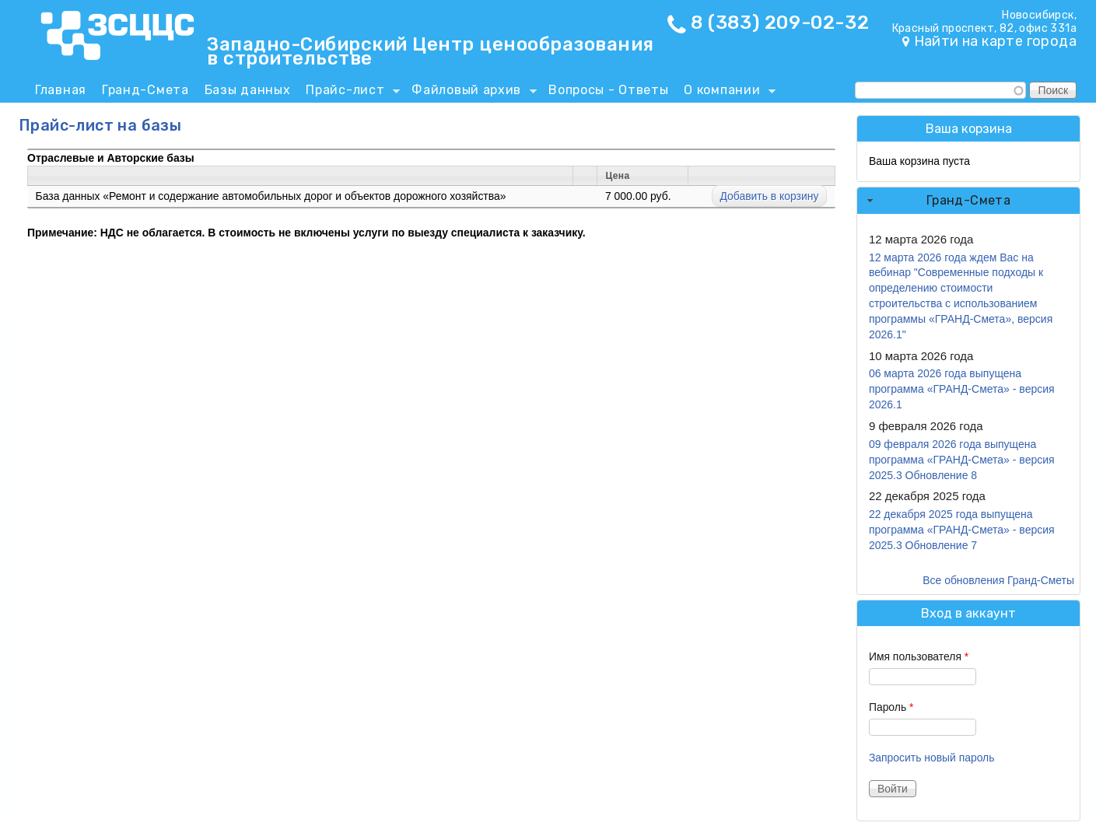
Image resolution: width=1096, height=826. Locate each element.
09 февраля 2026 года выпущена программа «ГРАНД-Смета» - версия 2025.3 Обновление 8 (962, 459)
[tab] (968, 200)
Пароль (891, 707)
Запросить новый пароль (932, 757)
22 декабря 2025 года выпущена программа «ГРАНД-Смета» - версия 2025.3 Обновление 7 (962, 529)
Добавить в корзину (769, 196)
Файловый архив (470, 92)
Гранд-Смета (145, 89)
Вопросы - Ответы (608, 89)
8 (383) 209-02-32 (780, 22)
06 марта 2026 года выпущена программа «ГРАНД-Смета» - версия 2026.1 (962, 389)
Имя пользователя (918, 656)
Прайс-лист (349, 92)
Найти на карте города (995, 41)
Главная (60, 89)
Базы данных (248, 89)
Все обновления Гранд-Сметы (998, 580)
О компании (726, 92)
